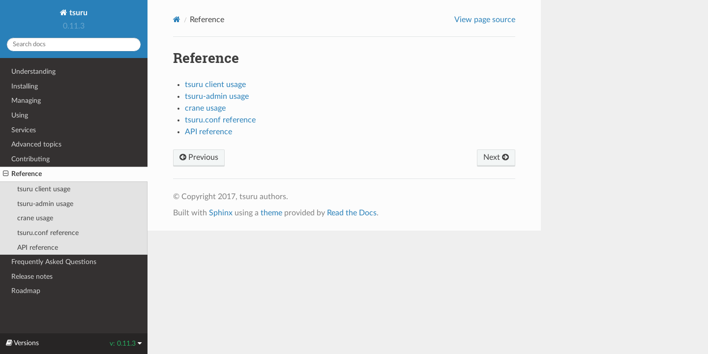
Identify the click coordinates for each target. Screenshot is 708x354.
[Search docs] (73, 44)
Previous (198, 157)
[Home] (176, 19)
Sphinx (221, 213)
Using (19, 115)
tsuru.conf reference (48, 232)
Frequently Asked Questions (53, 262)
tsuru (77, 13)
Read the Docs (352, 213)
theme (271, 213)
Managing (26, 100)
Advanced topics (36, 144)
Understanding (33, 71)
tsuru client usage (43, 189)
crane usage (35, 218)
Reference (22, 174)
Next (496, 157)
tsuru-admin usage (45, 203)
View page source (484, 20)
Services (23, 130)
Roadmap (25, 291)
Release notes (32, 276)
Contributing (30, 159)
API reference (37, 247)
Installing (24, 86)
